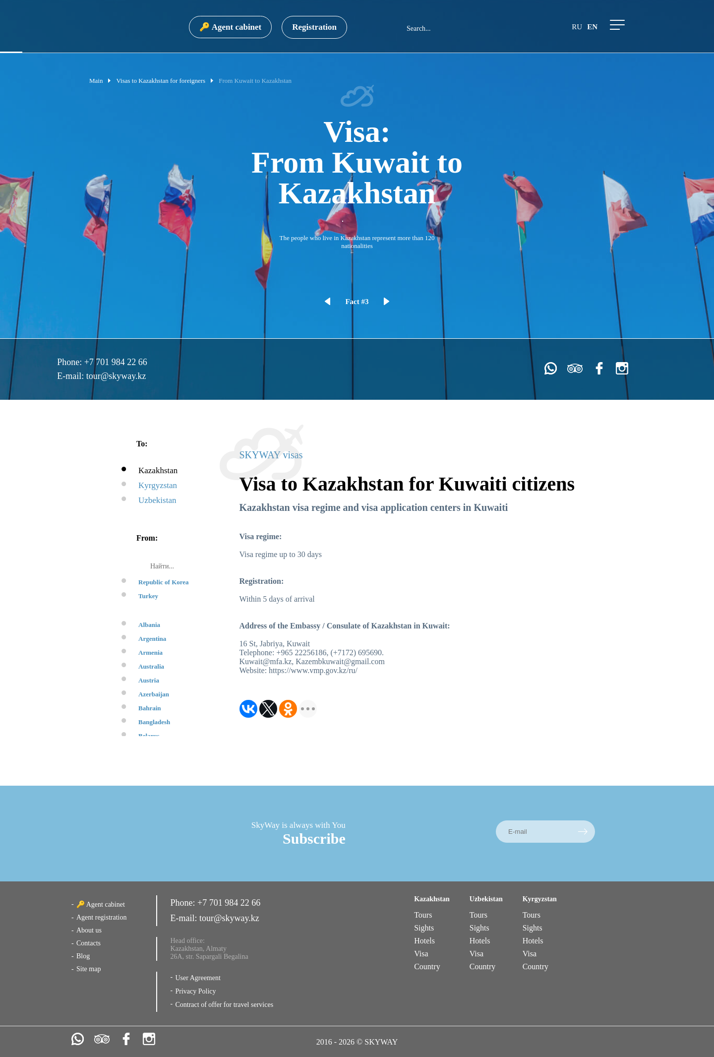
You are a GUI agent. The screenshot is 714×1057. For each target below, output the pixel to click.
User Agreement (197, 978)
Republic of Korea (163, 582)
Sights (424, 928)
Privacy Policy (195, 991)
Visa (421, 953)
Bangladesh (154, 722)
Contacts (88, 943)
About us (89, 930)
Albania (149, 624)
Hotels (424, 940)
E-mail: (71, 376)
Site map (88, 969)
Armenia (150, 652)
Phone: (70, 362)
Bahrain (149, 708)
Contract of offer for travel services (224, 1004)
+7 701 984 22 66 (115, 362)
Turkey (148, 596)
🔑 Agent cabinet (230, 27)
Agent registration (101, 917)
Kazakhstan (158, 470)
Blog (83, 956)
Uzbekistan (157, 500)
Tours (423, 915)
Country (427, 966)
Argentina (152, 638)
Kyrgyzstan (157, 485)
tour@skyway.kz (116, 376)
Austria (148, 680)
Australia (151, 666)
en (592, 27)
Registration (314, 27)
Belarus (149, 736)
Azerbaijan (153, 694)
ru (577, 27)
